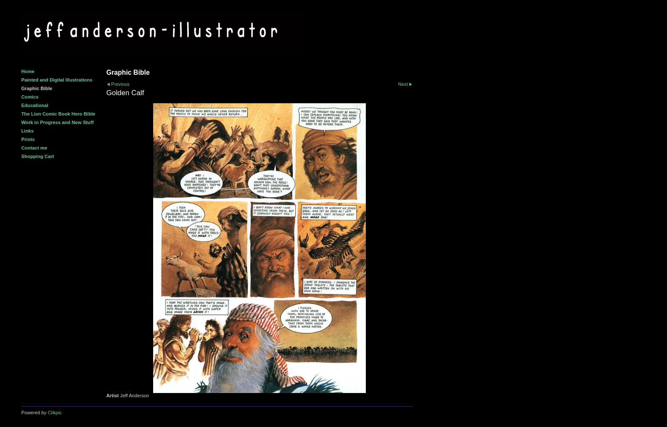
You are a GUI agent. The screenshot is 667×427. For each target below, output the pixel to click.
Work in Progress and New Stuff (57, 122)
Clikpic (55, 412)
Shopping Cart (37, 156)
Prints (28, 139)
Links (27, 130)
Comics (29, 96)
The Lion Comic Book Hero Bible (58, 113)
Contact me (34, 147)
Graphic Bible (36, 88)
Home (27, 71)
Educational (34, 105)
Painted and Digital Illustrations (56, 79)
